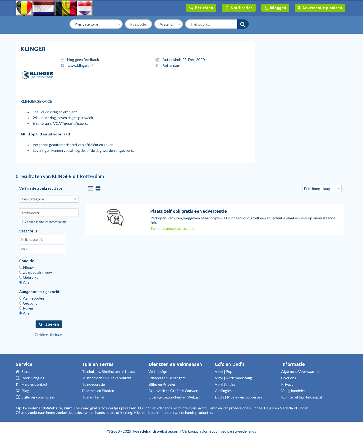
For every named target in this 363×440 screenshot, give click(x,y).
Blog (25, 390)
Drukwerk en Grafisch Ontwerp (174, 390)
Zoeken (49, 324)
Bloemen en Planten (98, 390)
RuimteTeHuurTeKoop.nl (301, 396)
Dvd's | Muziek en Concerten (238, 396)
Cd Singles (223, 390)
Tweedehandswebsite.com (172, 228)
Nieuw (26, 266)
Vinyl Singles (225, 383)
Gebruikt (28, 276)
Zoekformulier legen (49, 334)
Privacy (287, 383)
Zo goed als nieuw (35, 271)
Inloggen (275, 8)
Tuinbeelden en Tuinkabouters (106, 377)
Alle (24, 281)
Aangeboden (31, 297)
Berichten (201, 8)
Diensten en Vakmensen (175, 363)
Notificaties (239, 8)
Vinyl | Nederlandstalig (233, 377)
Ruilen (26, 307)
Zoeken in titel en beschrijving (43, 221)
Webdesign (157, 371)
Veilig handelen (293, 390)
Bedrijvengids (33, 377)
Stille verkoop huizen (38, 396)
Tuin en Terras (98, 363)
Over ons (288, 377)
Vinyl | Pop (223, 371)
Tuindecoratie (93, 383)
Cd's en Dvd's (230, 363)
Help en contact (34, 383)
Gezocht (28, 302)
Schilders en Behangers (167, 377)
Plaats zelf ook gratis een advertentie (188, 211)
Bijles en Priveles (162, 383)
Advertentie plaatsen (320, 8)
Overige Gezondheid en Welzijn (174, 396)
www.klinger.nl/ (80, 65)
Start (26, 371)
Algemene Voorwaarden (300, 371)
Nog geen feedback (83, 59)
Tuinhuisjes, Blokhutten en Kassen (109, 371)
